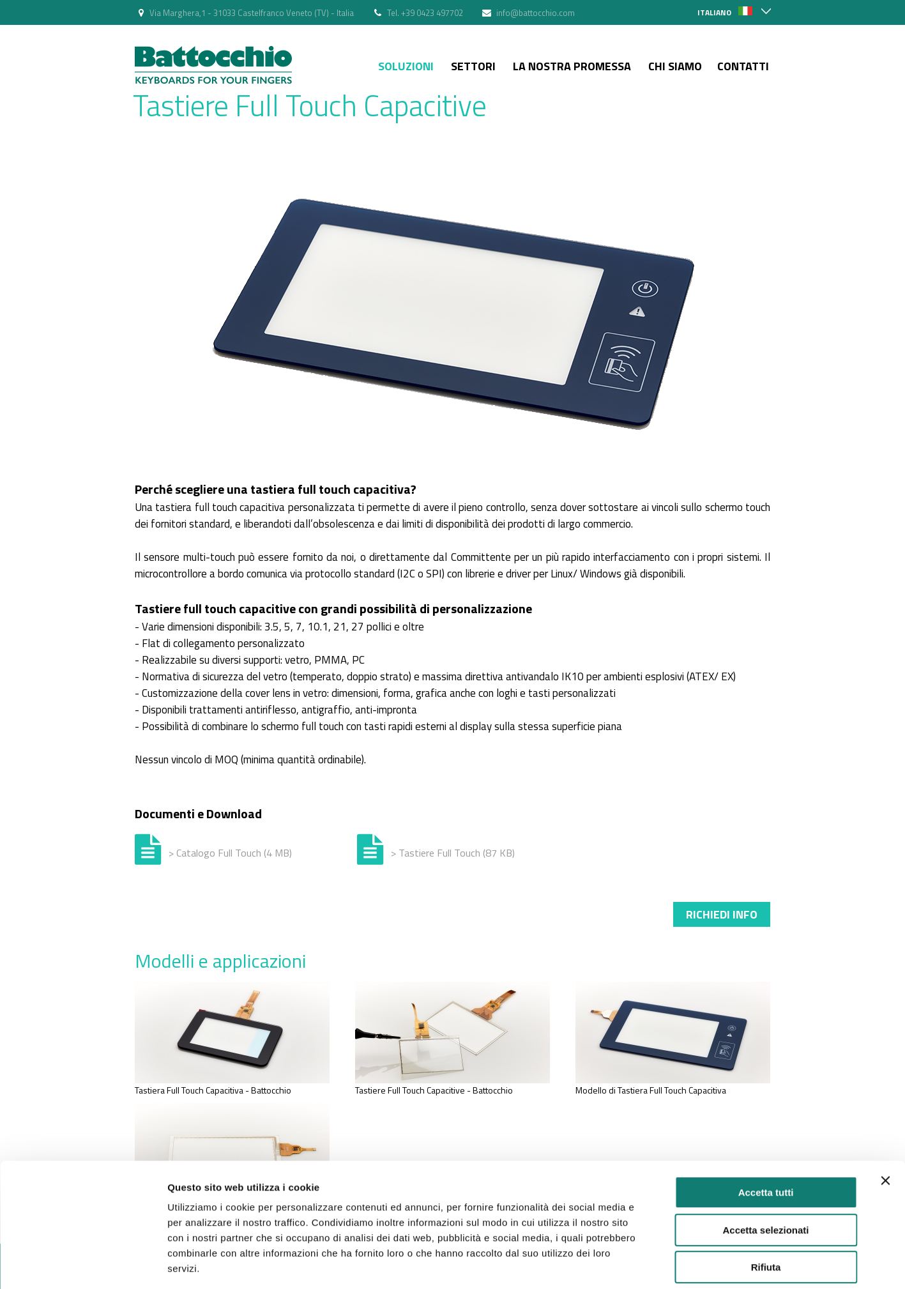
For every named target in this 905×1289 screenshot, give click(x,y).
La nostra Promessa (572, 66)
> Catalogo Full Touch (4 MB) (230, 852)
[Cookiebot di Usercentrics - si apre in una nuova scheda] (83, 1264)
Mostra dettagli (671, 1263)
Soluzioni (406, 66)
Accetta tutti (766, 1132)
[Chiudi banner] (885, 1121)
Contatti (743, 66)
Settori (473, 66)
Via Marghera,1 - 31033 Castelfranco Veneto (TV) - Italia (251, 12)
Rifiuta (766, 1207)
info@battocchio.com (535, 12)
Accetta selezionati (765, 1170)
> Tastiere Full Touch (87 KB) (453, 852)
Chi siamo (675, 66)
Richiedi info (721, 914)
